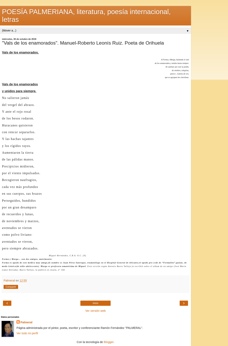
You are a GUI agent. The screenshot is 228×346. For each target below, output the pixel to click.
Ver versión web (95, 310)
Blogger (109, 342)
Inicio (95, 303)
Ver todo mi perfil (27, 333)
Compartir (11, 286)
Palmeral (26, 322)
